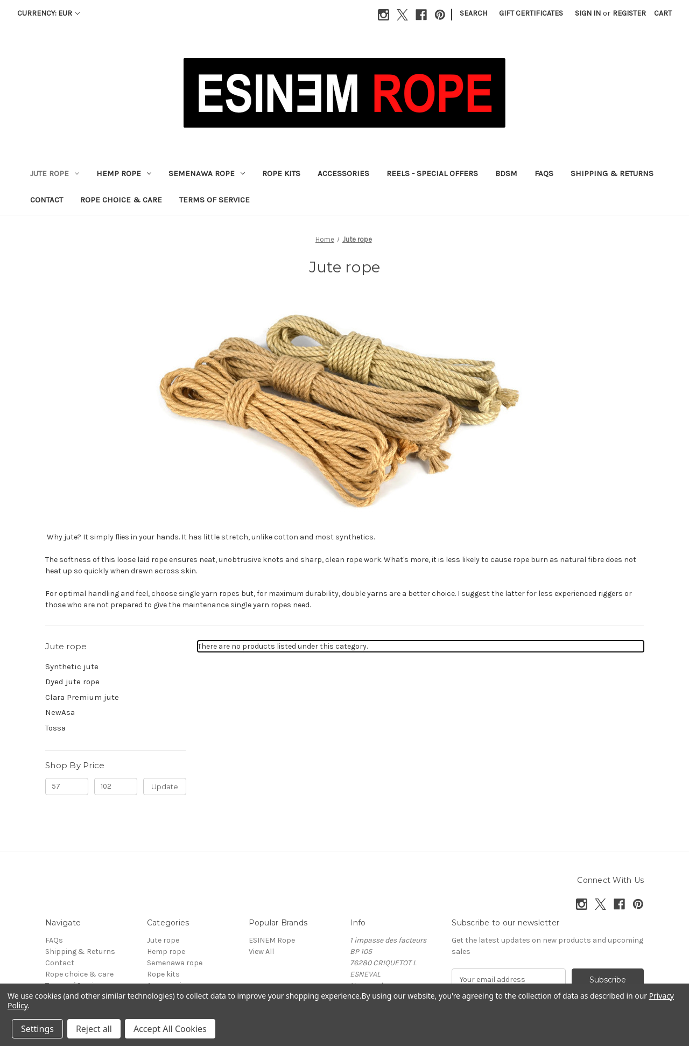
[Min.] (66, 786)
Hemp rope (123, 173)
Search (473, 13)
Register (629, 13)
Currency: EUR (48, 13)
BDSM (506, 173)
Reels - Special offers (432, 173)
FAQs (544, 173)
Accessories (343, 173)
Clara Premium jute (82, 697)
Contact (46, 200)
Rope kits (281, 173)
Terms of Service (214, 200)
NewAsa (60, 712)
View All (261, 951)
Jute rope (54, 173)
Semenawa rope (206, 173)
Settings (37, 1029)
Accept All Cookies (170, 1029)
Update (164, 786)
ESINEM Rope (272, 940)
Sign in (588, 13)
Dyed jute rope (72, 681)
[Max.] (115, 786)
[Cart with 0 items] (663, 13)
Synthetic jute (72, 666)
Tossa (55, 728)
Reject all (94, 1029)
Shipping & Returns (612, 173)
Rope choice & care (121, 200)
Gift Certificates (531, 13)
